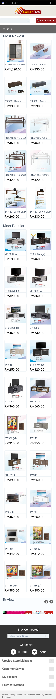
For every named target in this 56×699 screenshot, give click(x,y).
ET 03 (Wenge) (37, 364)
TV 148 (33, 438)
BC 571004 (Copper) (15, 138)
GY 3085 (34, 327)
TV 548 (8, 364)
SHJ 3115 (35, 401)
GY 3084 (9, 401)
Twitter (39, 652)
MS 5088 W (36, 291)
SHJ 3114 (10, 475)
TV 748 (33, 512)
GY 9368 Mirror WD (15, 64)
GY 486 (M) (11, 585)
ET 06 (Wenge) (37, 254)
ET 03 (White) (12, 291)
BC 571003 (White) (40, 175)
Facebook (18, 652)
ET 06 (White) (12, 327)
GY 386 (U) (35, 548)
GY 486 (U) (35, 585)
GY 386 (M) (11, 438)
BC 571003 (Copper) (15, 175)
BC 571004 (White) (40, 138)
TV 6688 (9, 512)
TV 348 (33, 475)
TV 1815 (9, 548)
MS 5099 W (11, 254)
